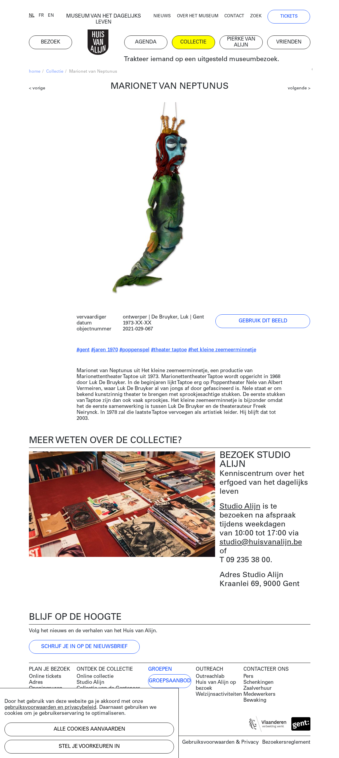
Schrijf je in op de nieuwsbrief (84, 646)
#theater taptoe (169, 349)
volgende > (299, 88)
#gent (83, 349)
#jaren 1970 (104, 349)
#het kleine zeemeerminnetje (222, 349)
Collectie (54, 71)
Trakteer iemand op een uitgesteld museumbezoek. (201, 59)
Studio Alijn (240, 506)
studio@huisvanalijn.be (261, 542)
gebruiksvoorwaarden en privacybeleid (50, 707)
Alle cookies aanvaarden (89, 729)
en (51, 15)
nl (32, 15)
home (35, 71)
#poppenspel (134, 349)
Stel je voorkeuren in (89, 746)
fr (41, 15)
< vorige (37, 88)
